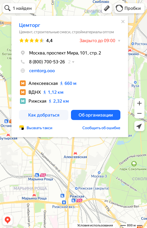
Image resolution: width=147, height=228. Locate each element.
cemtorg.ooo (42, 69)
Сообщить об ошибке (101, 126)
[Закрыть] (122, 19)
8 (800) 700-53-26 (42, 60)
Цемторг (29, 24)
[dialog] (69, 75)
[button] (107, 8)
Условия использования (95, 225)
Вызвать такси (39, 126)
